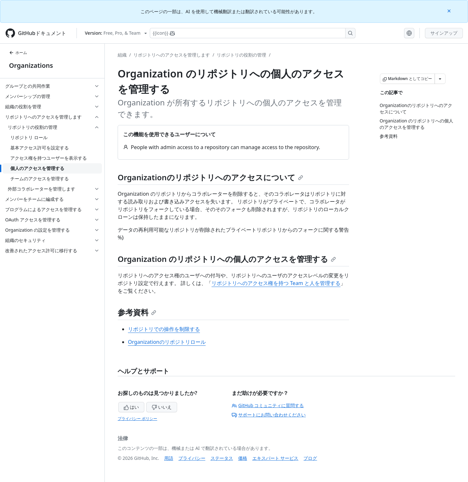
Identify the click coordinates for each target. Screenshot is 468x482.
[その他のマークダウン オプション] (440, 79)
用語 (168, 458)
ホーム (18, 52)
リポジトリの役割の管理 (241, 55)
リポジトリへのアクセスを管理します (171, 55)
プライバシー (191, 458)
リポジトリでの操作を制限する (164, 329)
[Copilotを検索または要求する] (253, 33)
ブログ (310, 458)
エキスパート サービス (275, 458)
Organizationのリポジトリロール (167, 341)
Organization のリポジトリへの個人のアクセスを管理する (227, 259)
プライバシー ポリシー (137, 418)
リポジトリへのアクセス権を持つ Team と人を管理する (276, 283)
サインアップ (443, 33)
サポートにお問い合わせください (269, 415)
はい (131, 407)
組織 (122, 55)
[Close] (450, 10)
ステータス (222, 458)
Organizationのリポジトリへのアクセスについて (210, 177)
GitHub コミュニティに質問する (268, 405)
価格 (242, 458)
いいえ (162, 407)
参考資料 (137, 312)
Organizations (31, 65)
